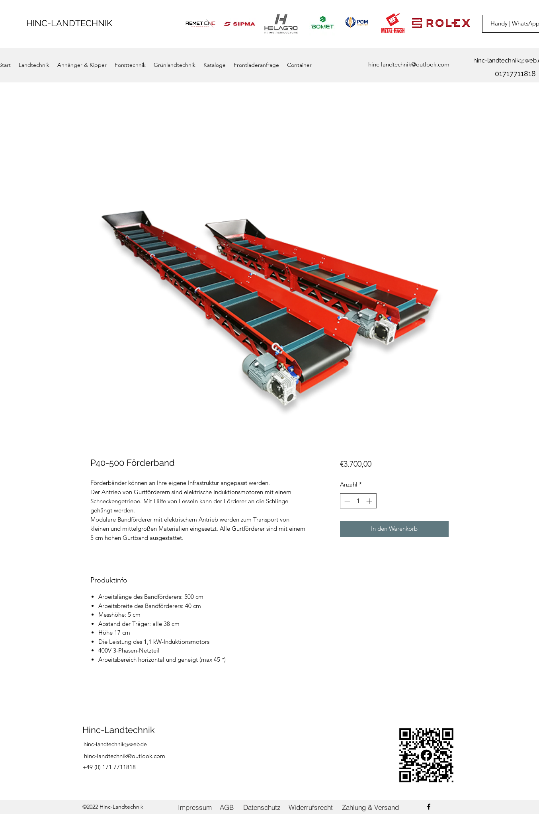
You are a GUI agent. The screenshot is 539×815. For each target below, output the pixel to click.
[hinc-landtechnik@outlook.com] (408, 64)
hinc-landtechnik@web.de (115, 744)
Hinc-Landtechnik (118, 730)
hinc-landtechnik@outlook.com (124, 756)
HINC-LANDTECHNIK (69, 23)
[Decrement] (346, 501)
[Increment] (370, 501)
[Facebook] (429, 807)
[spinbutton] (358, 501)
